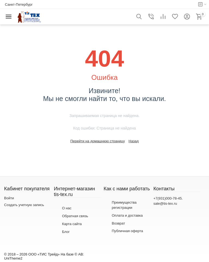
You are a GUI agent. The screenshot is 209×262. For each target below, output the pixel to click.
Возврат (118, 223)
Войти (9, 198)
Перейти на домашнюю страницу (97, 141)
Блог (66, 232)
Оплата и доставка (127, 215)
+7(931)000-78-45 (167, 198)
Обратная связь (75, 216)
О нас (67, 208)
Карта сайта (72, 224)
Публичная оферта (127, 231)
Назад (133, 141)
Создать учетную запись (24, 205)
